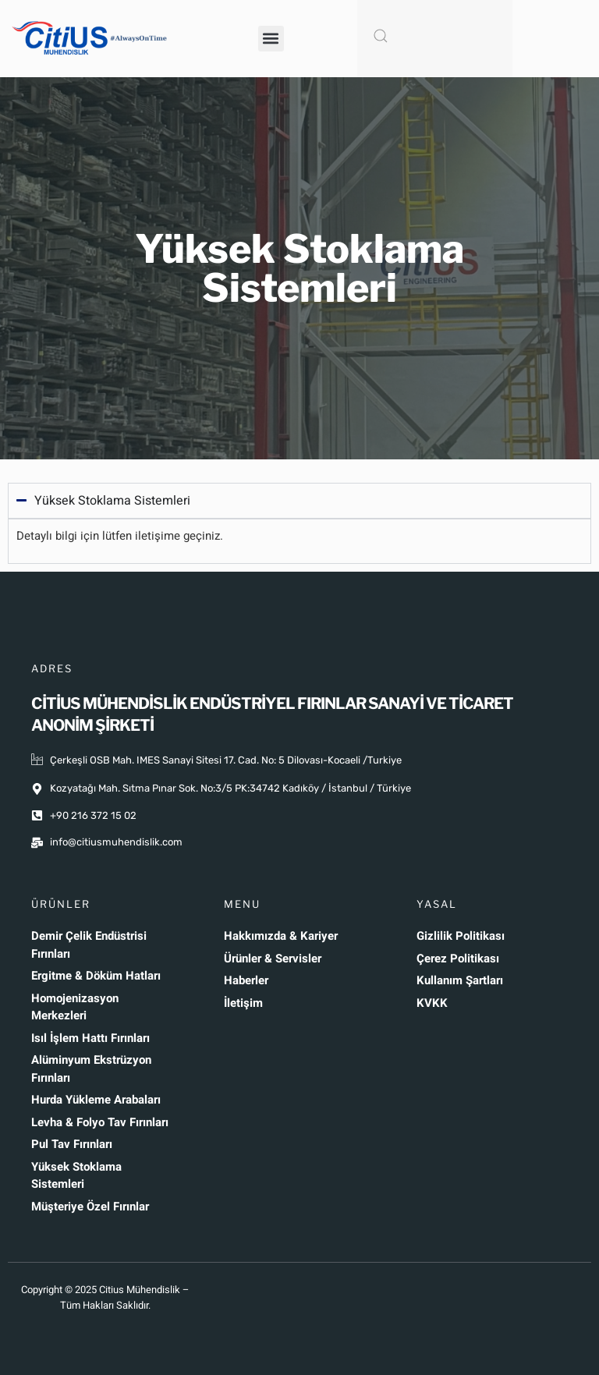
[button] (271, 38)
